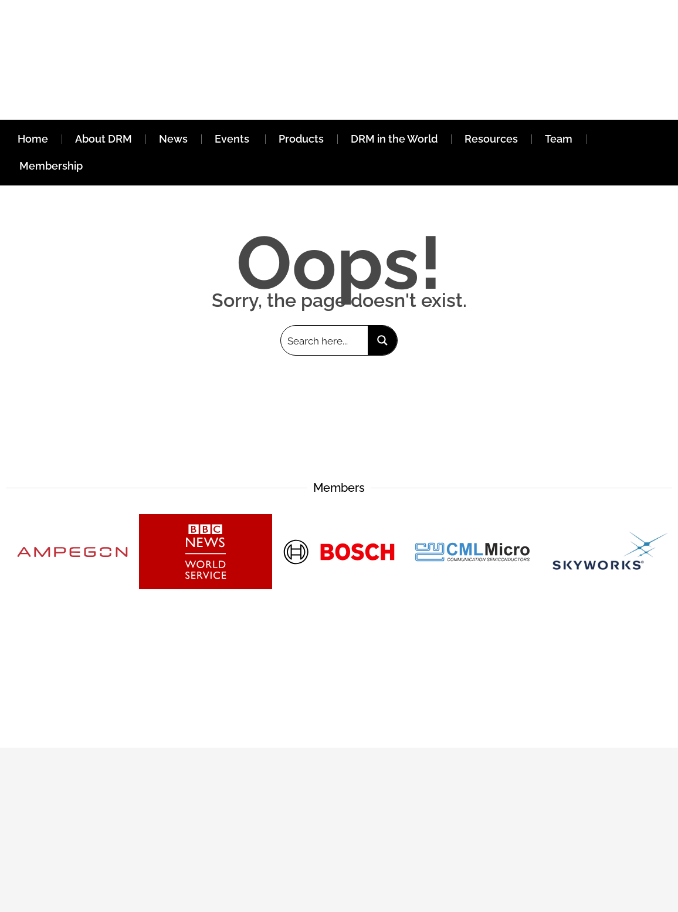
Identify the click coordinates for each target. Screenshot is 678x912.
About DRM (103, 139)
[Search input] (324, 340)
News (173, 139)
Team (558, 139)
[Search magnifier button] (382, 340)
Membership (51, 166)
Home (33, 139)
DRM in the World (394, 139)
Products (301, 139)
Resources (491, 139)
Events (233, 139)
